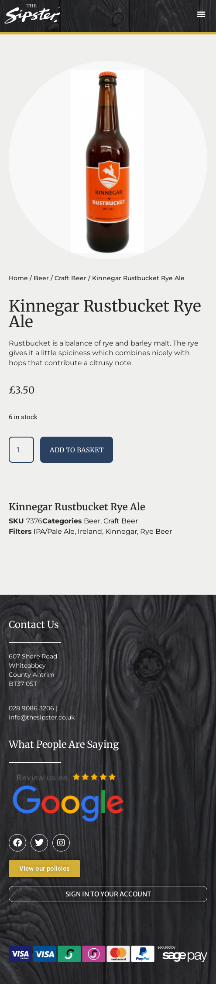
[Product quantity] (21, 450)
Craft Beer (70, 278)
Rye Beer (156, 531)
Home (18, 278)
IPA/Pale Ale (54, 531)
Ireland (90, 531)
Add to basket (76, 450)
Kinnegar (121, 531)
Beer (41, 278)
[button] (201, 13)
